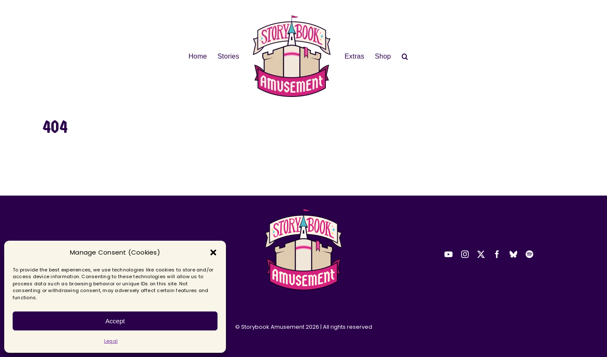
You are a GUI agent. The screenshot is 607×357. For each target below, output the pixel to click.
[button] (213, 252)
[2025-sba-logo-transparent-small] (303, 211)
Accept (115, 321)
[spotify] (529, 254)
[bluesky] (513, 254)
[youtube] (448, 254)
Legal (111, 341)
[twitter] (481, 254)
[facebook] (497, 254)
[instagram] (465, 254)
